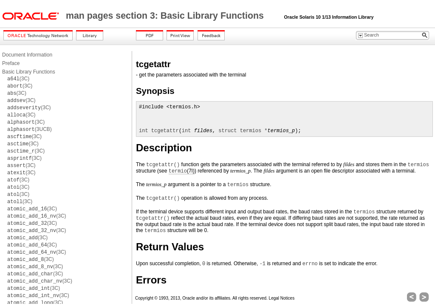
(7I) (182, 171)
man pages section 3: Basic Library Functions (166, 16)
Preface (11, 63)
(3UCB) (29, 129)
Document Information (27, 55)
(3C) (18, 79)
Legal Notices (282, 298)
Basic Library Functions (28, 72)
